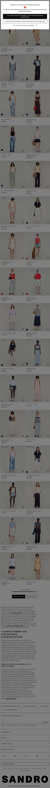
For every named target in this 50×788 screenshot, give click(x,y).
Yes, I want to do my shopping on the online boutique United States (25, 16)
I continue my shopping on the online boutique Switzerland (25, 21)
